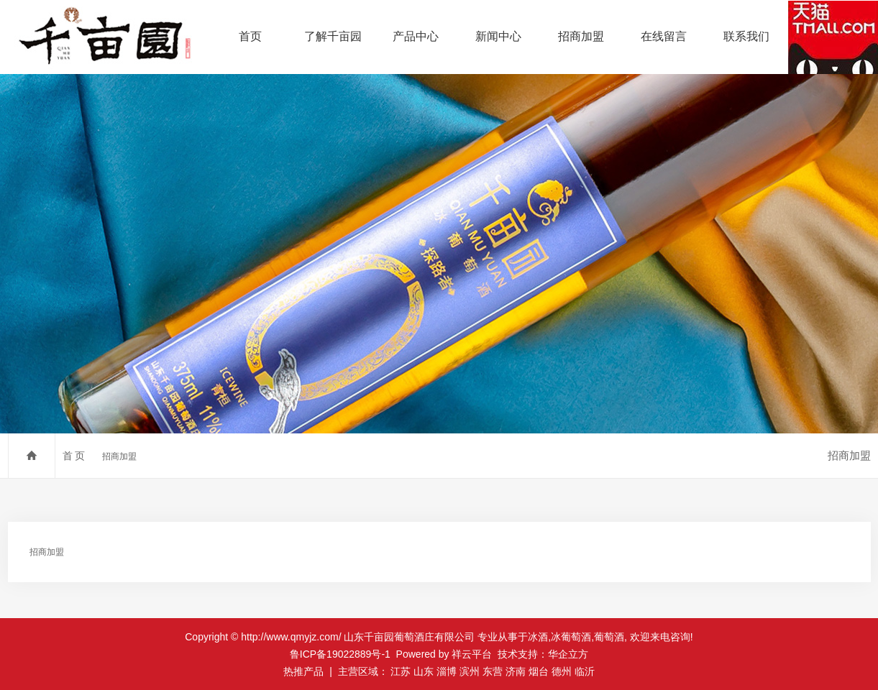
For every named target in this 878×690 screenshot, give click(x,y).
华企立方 (568, 654)
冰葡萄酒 (571, 637)
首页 (250, 36)
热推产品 (303, 671)
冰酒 (538, 637)
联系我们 (746, 36)
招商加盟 (581, 36)
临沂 (585, 671)
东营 (493, 671)
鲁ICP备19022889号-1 (340, 654)
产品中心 (416, 36)
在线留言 (664, 36)
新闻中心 (498, 36)
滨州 (469, 671)
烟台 (539, 671)
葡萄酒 (609, 637)
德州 (562, 671)
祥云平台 (472, 654)
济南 (516, 671)
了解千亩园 (333, 36)
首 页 (74, 455)
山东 (423, 671)
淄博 (446, 671)
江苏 (400, 671)
